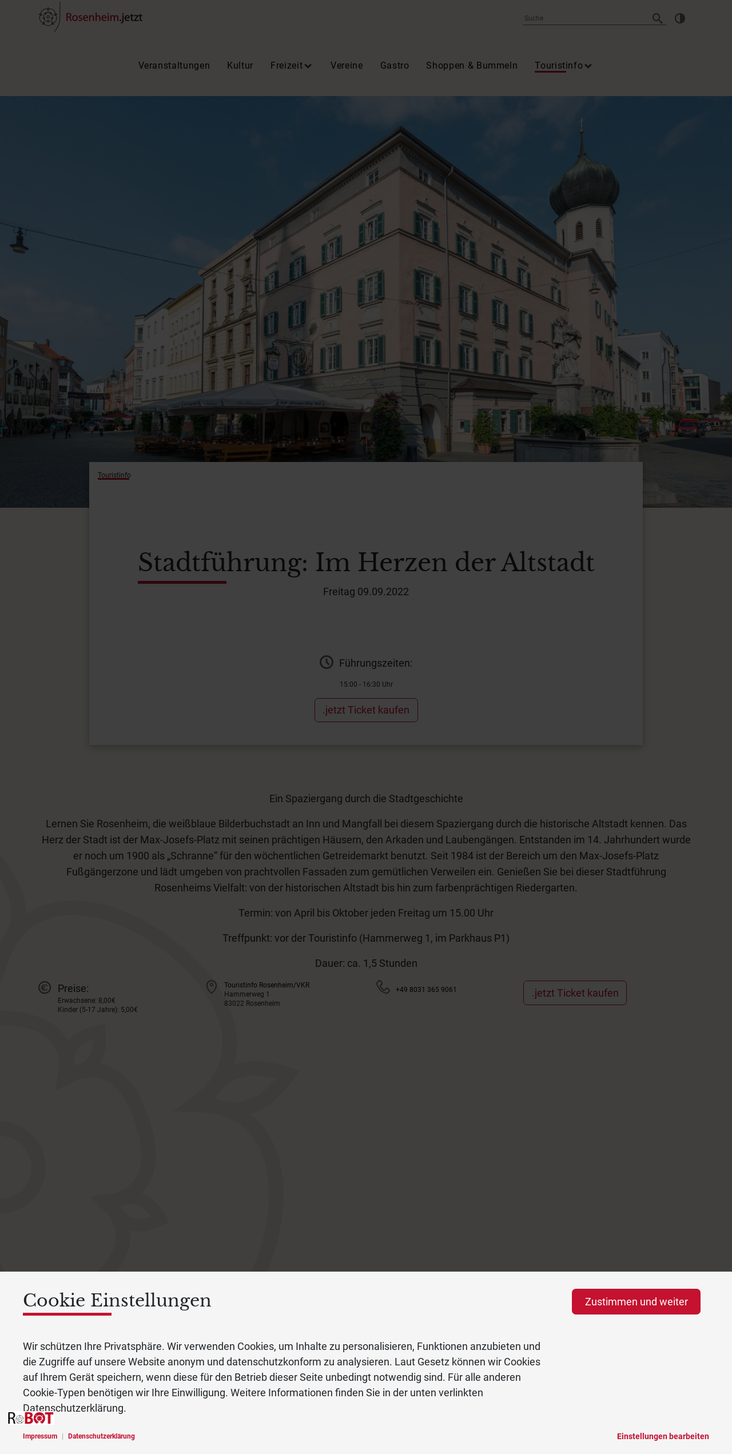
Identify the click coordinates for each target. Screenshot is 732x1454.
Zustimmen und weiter (636, 1302)
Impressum (40, 1436)
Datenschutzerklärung (101, 1436)
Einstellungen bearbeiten (663, 1436)
